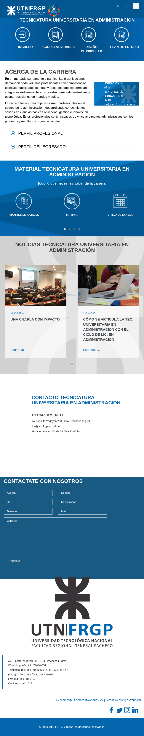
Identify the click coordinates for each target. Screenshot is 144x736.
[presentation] (32, 549)
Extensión (134, 700)
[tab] (72, 132)
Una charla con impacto (35, 319)
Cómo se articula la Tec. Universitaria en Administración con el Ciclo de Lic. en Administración (108, 329)
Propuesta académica (88, 700)
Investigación (115, 700)
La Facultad (64, 700)
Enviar (14, 561)
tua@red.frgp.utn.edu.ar (119, 104)
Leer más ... (19, 350)
